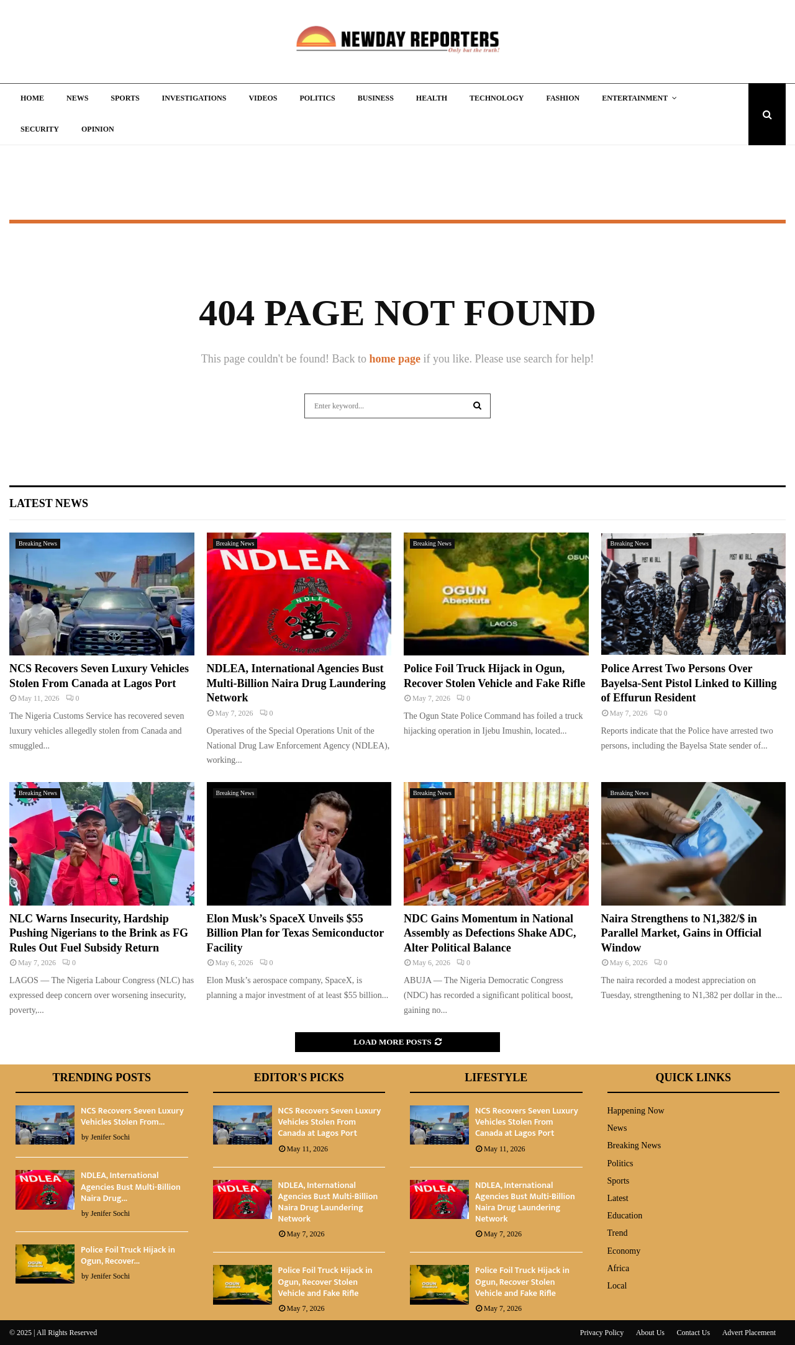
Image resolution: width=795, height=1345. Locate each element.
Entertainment (635, 98)
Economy (624, 1251)
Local (617, 1285)
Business (376, 98)
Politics (317, 98)
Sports (125, 98)
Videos (262, 98)
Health (431, 98)
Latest (618, 1198)
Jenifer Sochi (110, 1137)
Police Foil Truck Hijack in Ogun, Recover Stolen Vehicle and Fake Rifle (325, 1281)
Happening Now (636, 1110)
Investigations (194, 98)
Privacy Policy (602, 1332)
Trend (617, 1233)
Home (32, 98)
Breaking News (38, 543)
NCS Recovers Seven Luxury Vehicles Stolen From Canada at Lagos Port (329, 1122)
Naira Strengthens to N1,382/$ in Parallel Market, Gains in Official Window (681, 933)
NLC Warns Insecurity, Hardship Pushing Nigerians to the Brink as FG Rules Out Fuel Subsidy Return (98, 933)
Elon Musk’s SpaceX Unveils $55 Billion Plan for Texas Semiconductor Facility (295, 933)
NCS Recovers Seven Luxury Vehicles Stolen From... (132, 1116)
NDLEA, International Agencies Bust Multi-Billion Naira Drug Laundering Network (296, 683)
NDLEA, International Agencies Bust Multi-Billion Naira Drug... (131, 1186)
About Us (650, 1332)
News (77, 98)
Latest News (48, 503)
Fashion (562, 98)
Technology (497, 98)
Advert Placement (749, 1332)
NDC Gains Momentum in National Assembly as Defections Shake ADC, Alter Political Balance (490, 933)
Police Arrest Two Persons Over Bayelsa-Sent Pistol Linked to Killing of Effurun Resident (689, 683)
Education (625, 1215)
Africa (618, 1268)
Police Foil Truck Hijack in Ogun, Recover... (128, 1255)
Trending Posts (101, 1077)
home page (394, 359)
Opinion (97, 129)
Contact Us (694, 1332)
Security (39, 129)
